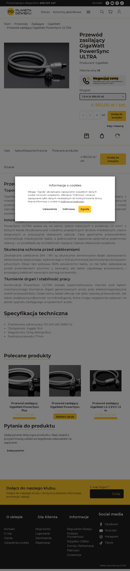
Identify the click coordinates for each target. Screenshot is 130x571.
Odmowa (68, 209)
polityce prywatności (72, 201)
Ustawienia (50, 209)
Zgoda (84, 209)
